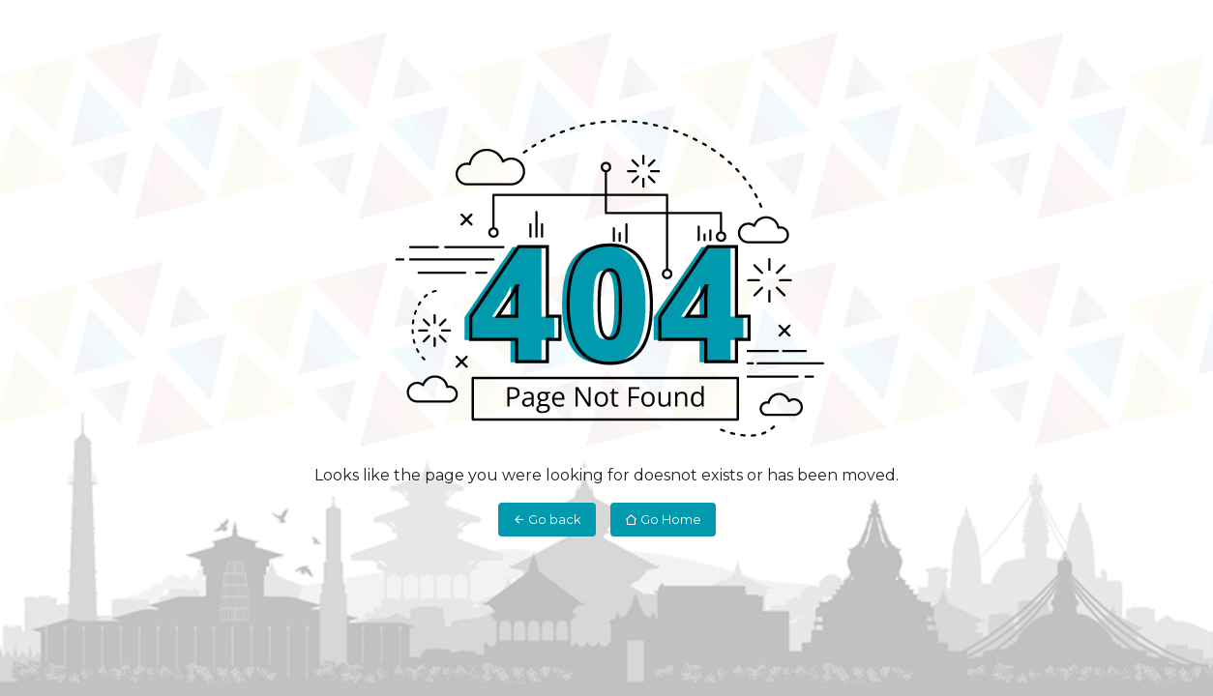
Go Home (663, 519)
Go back (547, 519)
